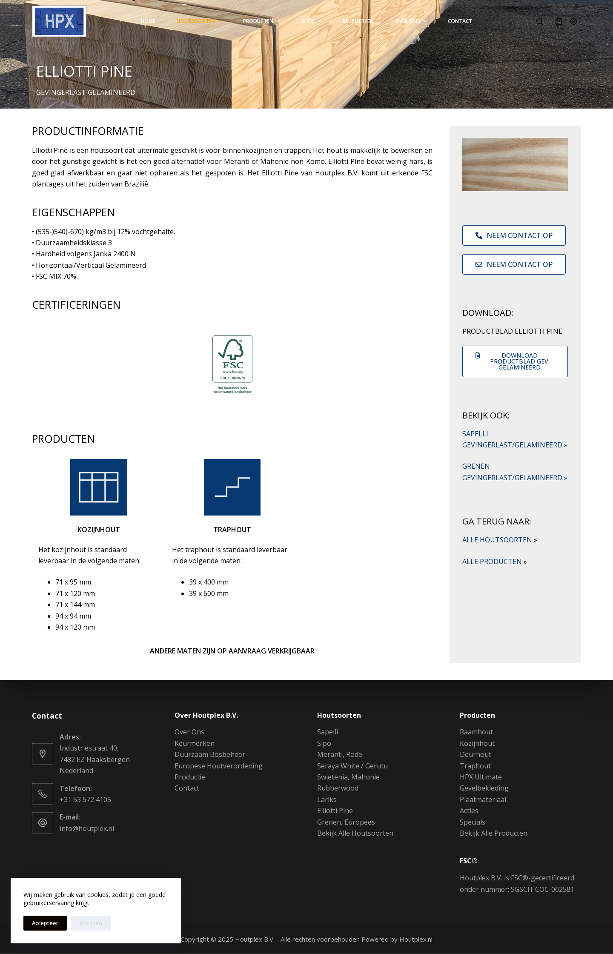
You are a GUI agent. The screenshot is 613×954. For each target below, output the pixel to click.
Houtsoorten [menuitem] (200, 21)
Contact (187, 788)
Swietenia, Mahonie (348, 777)
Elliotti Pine (335, 810)
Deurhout (475, 754)
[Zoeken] (539, 21)
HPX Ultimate (481, 777)
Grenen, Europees (346, 821)
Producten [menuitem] (262, 21)
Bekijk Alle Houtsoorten (355, 833)
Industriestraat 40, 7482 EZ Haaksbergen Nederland (95, 759)
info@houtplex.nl (87, 828)
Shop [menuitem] (312, 21)
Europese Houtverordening (219, 765)
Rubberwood (337, 788)
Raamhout (476, 731)
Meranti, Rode (339, 754)
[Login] (573, 21)
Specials (472, 821)
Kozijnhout (477, 743)
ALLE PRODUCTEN (494, 561)
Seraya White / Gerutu (352, 765)
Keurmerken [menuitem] (358, 21)
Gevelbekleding (484, 788)
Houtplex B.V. (255, 939)
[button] (515, 361)
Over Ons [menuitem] (412, 21)
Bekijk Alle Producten (493, 833)
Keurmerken (195, 743)
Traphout (475, 765)
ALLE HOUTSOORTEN (499, 539)
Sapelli (327, 731)
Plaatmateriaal (483, 799)
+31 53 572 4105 (85, 799)
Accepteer (45, 923)
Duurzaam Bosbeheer (210, 754)
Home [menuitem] (148, 21)
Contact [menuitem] (460, 21)
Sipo (324, 743)
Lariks (327, 799)
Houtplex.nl (416, 939)
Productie (190, 777)
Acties (469, 810)
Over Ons (189, 731)
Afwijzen (91, 923)
